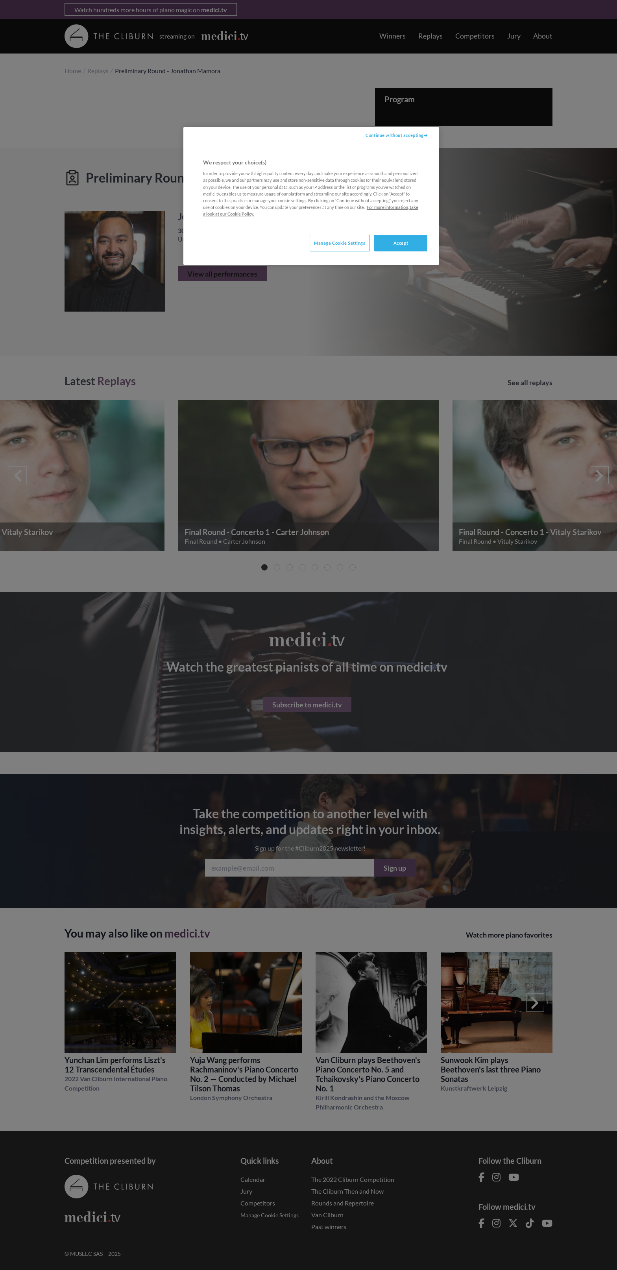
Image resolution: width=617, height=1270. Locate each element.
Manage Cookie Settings (340, 243)
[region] (311, 196)
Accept (400, 243)
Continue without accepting (395, 135)
